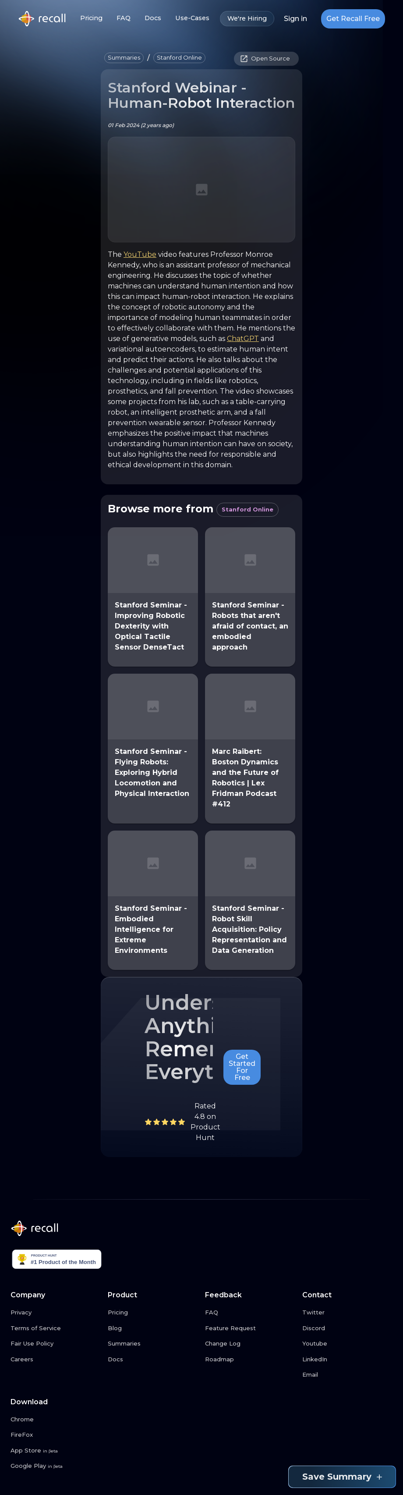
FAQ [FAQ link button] (124, 18)
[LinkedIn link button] (347, 1359)
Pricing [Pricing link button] (91, 18)
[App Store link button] (56, 1451)
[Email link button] (347, 1375)
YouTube (140, 254)
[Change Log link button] (250, 1344)
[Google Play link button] (56, 1466)
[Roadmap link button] (250, 1359)
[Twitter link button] (347, 1313)
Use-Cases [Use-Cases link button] (192, 18)
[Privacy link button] (56, 1313)
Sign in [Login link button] (295, 19)
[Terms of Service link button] (56, 1328)
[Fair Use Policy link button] (56, 1344)
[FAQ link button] (250, 1313)
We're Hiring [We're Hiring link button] (247, 18)
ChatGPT (243, 338)
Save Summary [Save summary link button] (342, 1477)
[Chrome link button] (56, 1420)
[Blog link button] (153, 1328)
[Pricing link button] (153, 1313)
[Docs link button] (153, 1359)
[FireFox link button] (56, 1435)
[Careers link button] (56, 1359)
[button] (124, 58)
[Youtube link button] (347, 1344)
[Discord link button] (347, 1328)
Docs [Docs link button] (153, 18)
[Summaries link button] (153, 1344)
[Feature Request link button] (250, 1328)
